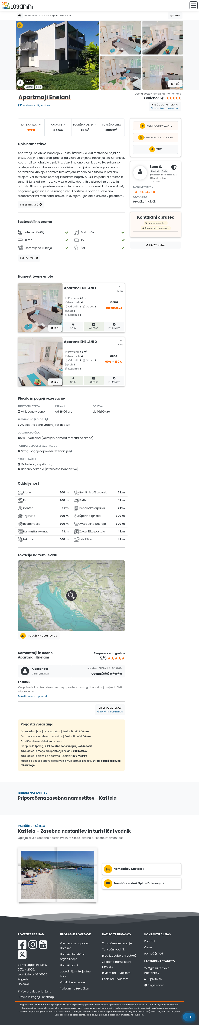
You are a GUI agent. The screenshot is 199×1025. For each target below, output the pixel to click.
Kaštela (45, 15)
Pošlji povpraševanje (156, 126)
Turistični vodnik (113, 949)
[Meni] (194, 5)
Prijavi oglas (155, 244)
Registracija (154, 985)
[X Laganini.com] (22, 954)
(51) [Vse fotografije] (175, 83)
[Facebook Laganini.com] (22, 944)
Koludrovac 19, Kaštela (34, 105)
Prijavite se (153, 979)
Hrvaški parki (69, 965)
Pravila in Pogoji (29, 997)
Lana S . (29, 81)
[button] (71, 595)
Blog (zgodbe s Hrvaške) (119, 956)
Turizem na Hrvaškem (75, 989)
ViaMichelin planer (73, 982)
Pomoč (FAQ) (153, 954)
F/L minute (114, 326)
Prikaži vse (29, 257)
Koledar (93, 326)
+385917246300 (144, 192)
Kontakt (149, 941)
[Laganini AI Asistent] (189, 1017)
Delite (175, 15)
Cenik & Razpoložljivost (155, 137)
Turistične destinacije (117, 943)
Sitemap (48, 997)
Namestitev (31, 15)
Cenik (73, 326)
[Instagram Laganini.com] (32, 944)
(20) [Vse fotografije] (55, 328)
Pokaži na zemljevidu (38, 636)
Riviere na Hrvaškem (116, 973)
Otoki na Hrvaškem (115, 979)
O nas (148, 947)
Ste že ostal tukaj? (165, 106)
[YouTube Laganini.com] (43, 944)
